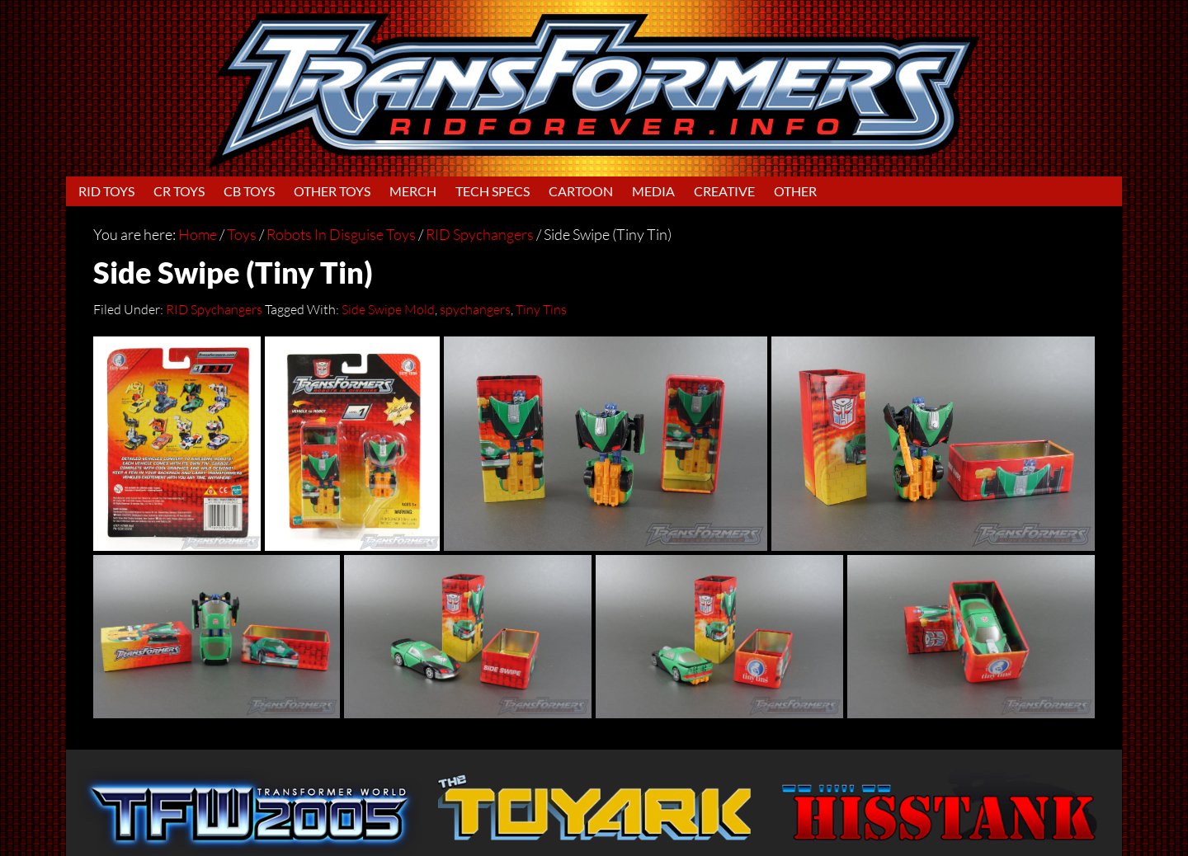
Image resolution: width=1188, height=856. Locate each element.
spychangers (475, 309)
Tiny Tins (541, 309)
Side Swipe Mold (388, 309)
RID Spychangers (214, 309)
